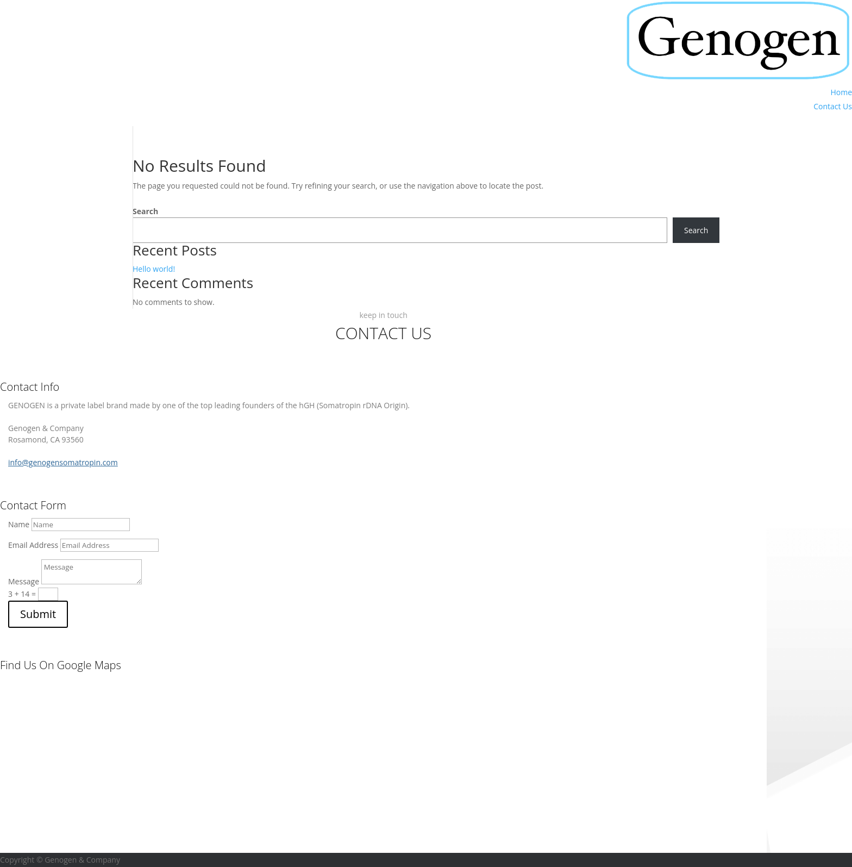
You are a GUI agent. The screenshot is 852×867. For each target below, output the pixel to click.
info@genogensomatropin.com (63, 462)
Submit (38, 614)
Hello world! (154, 269)
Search (145, 211)
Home (841, 92)
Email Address (33, 545)
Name (18, 524)
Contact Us (832, 106)
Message (23, 581)
